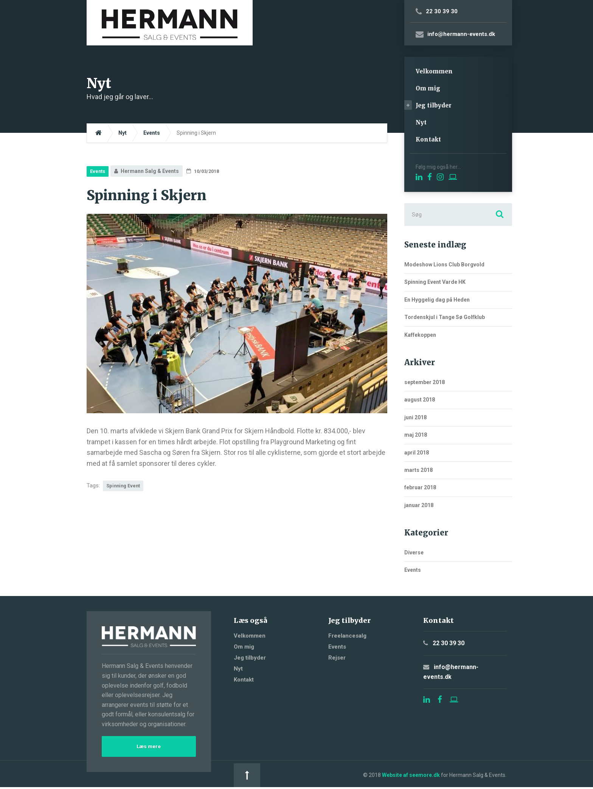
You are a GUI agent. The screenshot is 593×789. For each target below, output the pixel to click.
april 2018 (416, 453)
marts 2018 (418, 470)
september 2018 (424, 382)
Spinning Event (125, 486)
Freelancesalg (347, 635)
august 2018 (419, 400)
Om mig (428, 88)
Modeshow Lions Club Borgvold (444, 264)
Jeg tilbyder (434, 105)
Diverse (414, 552)
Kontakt (428, 139)
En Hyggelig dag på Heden (437, 300)
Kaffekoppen (420, 335)
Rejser (337, 657)
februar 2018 (420, 487)
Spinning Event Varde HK (435, 282)
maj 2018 (415, 435)
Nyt (421, 122)
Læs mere (148, 747)
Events (98, 171)
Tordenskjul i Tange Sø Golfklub (444, 317)
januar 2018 (418, 505)
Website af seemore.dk (281, 776)
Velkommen (434, 71)
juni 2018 (415, 417)
